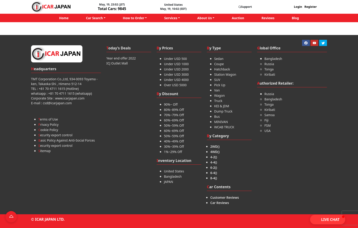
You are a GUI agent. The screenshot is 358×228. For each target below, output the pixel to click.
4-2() (213, 157)
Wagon (219, 95)
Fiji (266, 120)
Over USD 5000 (175, 85)
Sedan (219, 58)
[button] (327, 219)
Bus (217, 116)
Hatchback (222, 69)
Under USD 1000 (176, 64)
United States (174, 171)
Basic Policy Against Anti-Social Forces (66, 140)
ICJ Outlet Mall (117, 63)
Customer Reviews (224, 197)
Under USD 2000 (176, 69)
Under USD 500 (175, 58)
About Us (204, 18)
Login (298, 7)
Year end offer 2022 (121, 58)
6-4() (213, 173)
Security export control (55, 135)
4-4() (213, 162)
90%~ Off (171, 104)
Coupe (219, 64)
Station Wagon (225, 74)
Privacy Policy (48, 124)
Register (310, 7)
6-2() (213, 167)
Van (217, 90)
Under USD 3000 (176, 74)
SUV (217, 80)
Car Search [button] (94, 18)
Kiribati (269, 74)
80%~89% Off (174, 109)
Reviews (267, 18)
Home (63, 18)
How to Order (133, 18)
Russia (269, 64)
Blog (295, 18)
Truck (218, 101)
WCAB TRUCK (224, 127)
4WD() (215, 152)
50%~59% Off (174, 125)
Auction (238, 18)
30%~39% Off (174, 146)
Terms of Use (48, 119)
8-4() (213, 178)
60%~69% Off (174, 120)
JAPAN (168, 182)
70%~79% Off (174, 115)
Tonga (269, 69)
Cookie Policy (48, 130)
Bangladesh (173, 176)
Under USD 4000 (176, 80)
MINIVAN (221, 122)
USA (267, 131)
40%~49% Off (174, 141)
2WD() (215, 146)
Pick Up (219, 85)
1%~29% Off (173, 152)
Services (170, 18)
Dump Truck (223, 111)
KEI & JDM (221, 106)
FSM (267, 125)
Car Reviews (219, 203)
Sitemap (44, 151)
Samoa (269, 115)
